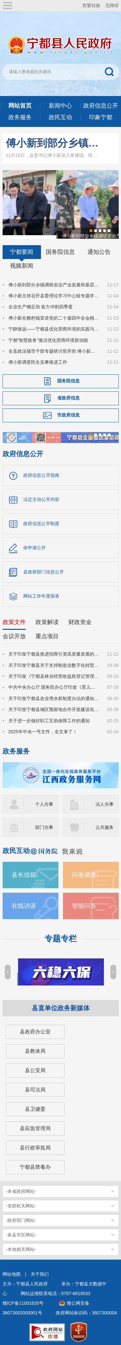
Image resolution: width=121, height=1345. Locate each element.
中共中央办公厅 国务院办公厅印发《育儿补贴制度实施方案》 (53, 684)
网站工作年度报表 (41, 592)
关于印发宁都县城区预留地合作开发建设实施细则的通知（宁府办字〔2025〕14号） (53, 706)
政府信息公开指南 (41, 472)
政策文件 (14, 619)
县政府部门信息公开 (43, 568)
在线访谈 (24, 902)
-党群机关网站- (21, 1202)
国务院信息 (60, 248)
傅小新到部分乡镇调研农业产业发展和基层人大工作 (53, 143)
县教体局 (35, 1048)
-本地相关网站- (21, 1246)
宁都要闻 (21, 248)
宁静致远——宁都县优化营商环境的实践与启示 (53, 325)
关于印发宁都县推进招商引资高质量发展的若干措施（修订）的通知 (53, 650)
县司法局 (35, 1086)
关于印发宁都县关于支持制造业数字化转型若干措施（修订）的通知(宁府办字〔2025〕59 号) (53, 661)
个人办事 (44, 800)
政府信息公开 (23, 450)
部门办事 (44, 824)
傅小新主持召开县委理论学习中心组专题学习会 (53, 292)
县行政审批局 (35, 1144)
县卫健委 (35, 1106)
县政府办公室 (35, 1028)
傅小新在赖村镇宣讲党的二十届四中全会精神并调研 (53, 314)
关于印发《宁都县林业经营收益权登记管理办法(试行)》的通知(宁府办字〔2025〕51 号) (53, 673)
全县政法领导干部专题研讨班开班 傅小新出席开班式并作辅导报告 (53, 347)
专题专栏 (61, 935)
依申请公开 (34, 544)
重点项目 (47, 633)
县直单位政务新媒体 (61, 1004)
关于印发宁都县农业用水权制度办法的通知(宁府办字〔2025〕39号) (53, 694)
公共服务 (105, 824)
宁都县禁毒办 (35, 1164)
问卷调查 (84, 871)
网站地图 (12, 1270)
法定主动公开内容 (41, 496)
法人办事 (105, 800)
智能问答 (84, 902)
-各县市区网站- (21, 1231)
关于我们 (40, 1270)
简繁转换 (91, 5)
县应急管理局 (35, 1125)
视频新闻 (21, 262)
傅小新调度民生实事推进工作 (37, 358)
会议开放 (14, 633)
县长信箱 (24, 871)
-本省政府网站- (21, 1188)
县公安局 (35, 1067)
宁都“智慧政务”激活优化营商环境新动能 (48, 336)
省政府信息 (68, 394)
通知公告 (99, 248)
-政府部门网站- (21, 1217)
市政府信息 (68, 411)
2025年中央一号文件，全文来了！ (42, 728)
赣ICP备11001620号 (23, 1299)
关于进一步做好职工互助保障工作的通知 (49, 717)
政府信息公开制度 (41, 520)
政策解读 (47, 619)
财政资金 (80, 619)
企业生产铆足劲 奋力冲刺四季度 (40, 303)
